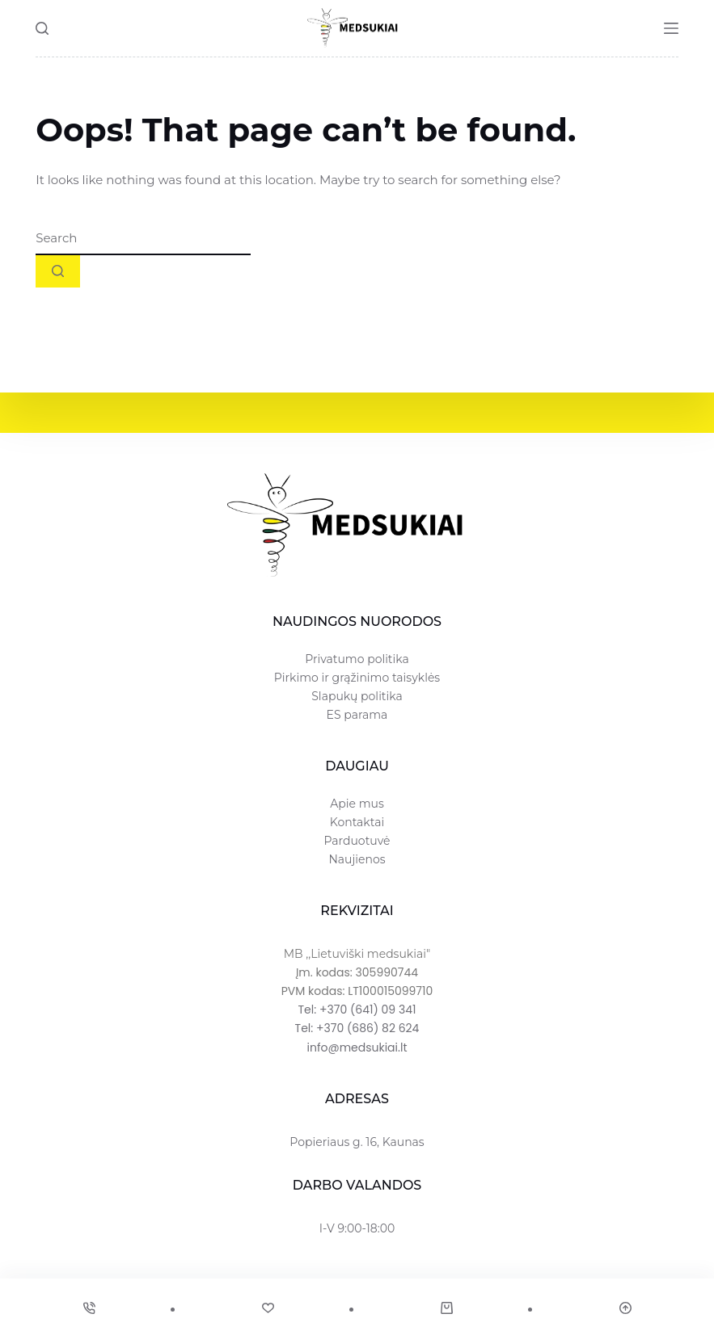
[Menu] (671, 28)
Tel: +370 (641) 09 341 (357, 1009)
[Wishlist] (267, 1308)
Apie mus (357, 803)
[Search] (42, 28)
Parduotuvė (356, 840)
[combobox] (143, 239)
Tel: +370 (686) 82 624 (357, 1028)
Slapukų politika (356, 696)
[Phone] (89, 1308)
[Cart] (446, 1308)
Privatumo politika (357, 659)
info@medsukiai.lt (356, 1047)
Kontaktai (357, 822)
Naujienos (356, 859)
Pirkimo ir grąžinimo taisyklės (357, 677)
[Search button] (58, 271)
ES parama (357, 714)
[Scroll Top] (625, 1308)
